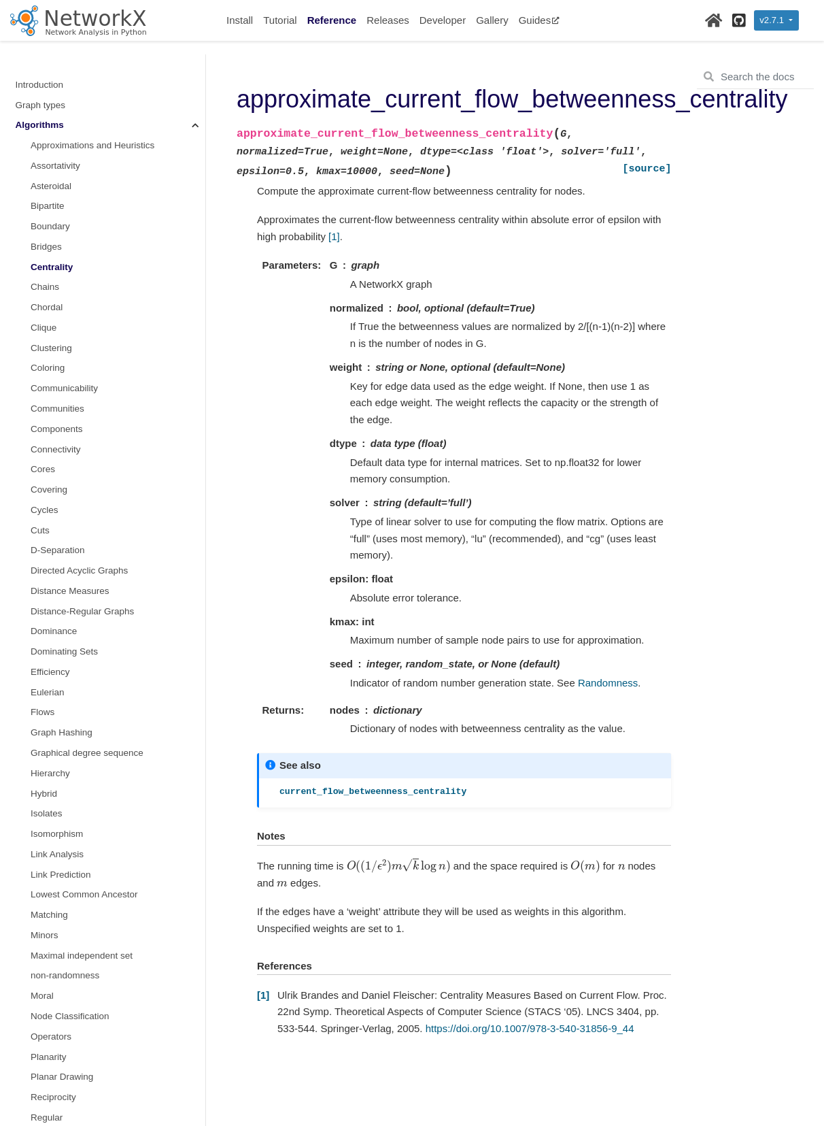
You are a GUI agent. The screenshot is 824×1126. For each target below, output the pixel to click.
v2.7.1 (772, 20)
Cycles (44, 417)
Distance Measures (70, 498)
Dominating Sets (64, 558)
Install (239, 20)
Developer (442, 20)
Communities (57, 315)
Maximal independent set (82, 862)
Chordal (47, 214)
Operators (51, 943)
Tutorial (279, 20)
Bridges (46, 153)
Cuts (40, 437)
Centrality (52, 174)
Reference (332, 20)
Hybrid (44, 700)
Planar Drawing (62, 983)
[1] (334, 236)
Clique (43, 234)
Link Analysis (57, 761)
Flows (42, 619)
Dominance (54, 538)
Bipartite (48, 112)
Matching (49, 821)
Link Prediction (61, 781)
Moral (42, 902)
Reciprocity (53, 1004)
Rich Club (51, 1045)
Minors (44, 842)
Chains (45, 193)
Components (57, 336)
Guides (539, 20)
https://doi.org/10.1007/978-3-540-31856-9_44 (530, 1028)
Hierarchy (50, 680)
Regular (47, 1024)
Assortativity (55, 72)
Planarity (49, 964)
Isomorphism (57, 740)
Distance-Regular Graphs (82, 518)
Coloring (48, 274)
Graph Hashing (61, 639)
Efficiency (50, 579)
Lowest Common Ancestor (84, 801)
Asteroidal (51, 93)
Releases (387, 20)
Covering (49, 396)
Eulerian (48, 599)
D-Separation (58, 457)
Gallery (492, 20)
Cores (43, 376)
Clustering (51, 255)
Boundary (50, 133)
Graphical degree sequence (87, 660)
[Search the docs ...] (755, 77)
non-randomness (65, 882)
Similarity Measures (71, 1085)
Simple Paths (58, 1105)
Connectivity (56, 356)
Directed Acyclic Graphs (79, 477)
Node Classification (70, 923)
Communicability (64, 295)
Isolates (47, 720)
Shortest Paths (61, 1064)
